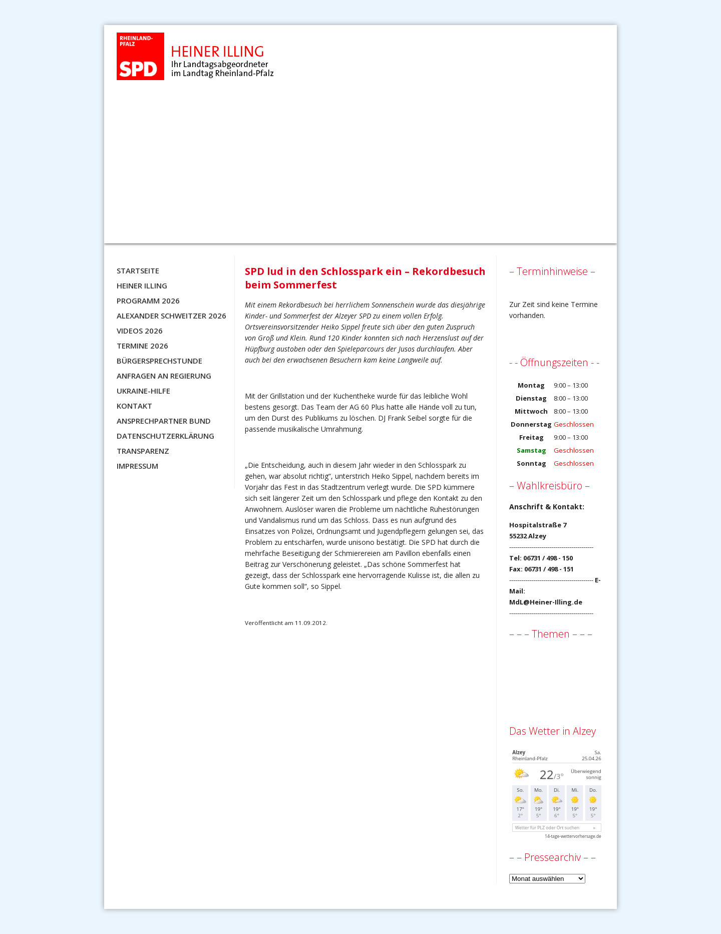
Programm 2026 (148, 300)
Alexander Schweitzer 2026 (171, 315)
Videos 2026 (140, 331)
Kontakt (134, 406)
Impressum (137, 466)
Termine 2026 (142, 346)
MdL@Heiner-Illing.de (545, 601)
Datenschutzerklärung (165, 436)
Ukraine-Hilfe (143, 391)
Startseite (138, 270)
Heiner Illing (142, 285)
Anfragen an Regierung (164, 376)
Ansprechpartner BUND (164, 421)
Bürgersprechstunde (159, 361)
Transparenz (143, 451)
